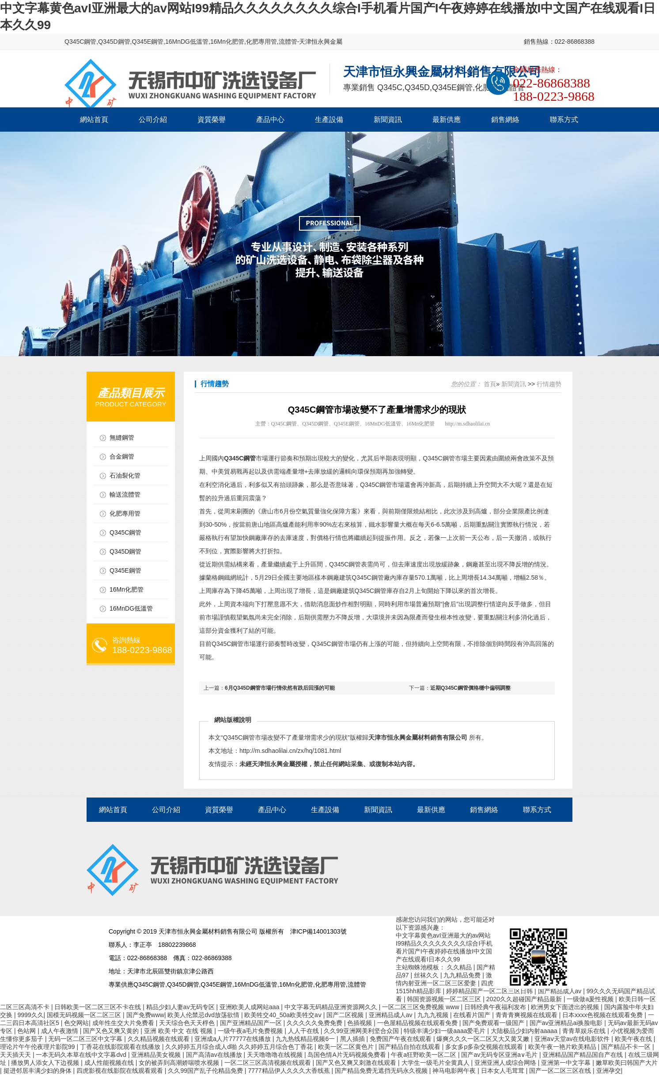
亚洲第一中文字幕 (566, 1062)
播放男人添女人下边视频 (46, 1062)
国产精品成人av (560, 991)
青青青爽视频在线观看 (527, 1014)
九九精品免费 (462, 975)
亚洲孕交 (608, 1070)
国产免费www (145, 1014)
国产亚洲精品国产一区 (252, 1022)
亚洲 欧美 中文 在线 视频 (179, 1030)
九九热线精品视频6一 (306, 1038)
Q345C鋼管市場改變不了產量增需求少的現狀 (285, 737)
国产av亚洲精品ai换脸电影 (567, 1022)
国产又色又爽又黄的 (111, 1030)
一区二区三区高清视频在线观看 (268, 1062)
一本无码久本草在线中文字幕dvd (82, 1054)
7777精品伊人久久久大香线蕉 (289, 1070)
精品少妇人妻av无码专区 (181, 1006)
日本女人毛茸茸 (503, 1070)
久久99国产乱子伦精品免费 (206, 1070)
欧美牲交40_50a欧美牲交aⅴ (283, 1014)
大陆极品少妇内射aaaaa (525, 1030)
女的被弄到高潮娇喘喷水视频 (180, 1062)
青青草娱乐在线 (584, 1030)
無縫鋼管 (122, 437)
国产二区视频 (345, 1014)
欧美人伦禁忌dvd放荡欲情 (204, 1014)
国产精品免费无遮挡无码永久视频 (382, 1070)
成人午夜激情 (60, 1030)
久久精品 (460, 967)
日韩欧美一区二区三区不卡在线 (98, 1006)
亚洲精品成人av (391, 1014)
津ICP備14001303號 (318, 931)
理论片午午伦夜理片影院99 (38, 1046)
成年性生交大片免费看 (124, 1022)
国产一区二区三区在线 (561, 1070)
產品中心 (270, 119)
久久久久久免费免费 (315, 1022)
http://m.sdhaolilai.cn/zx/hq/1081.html (290, 750)
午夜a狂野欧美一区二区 (424, 1054)
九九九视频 (433, 1014)
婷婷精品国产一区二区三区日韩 (490, 991)
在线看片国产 (472, 1014)
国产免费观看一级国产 (494, 1022)
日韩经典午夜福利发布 (496, 1006)
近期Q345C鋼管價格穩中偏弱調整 (470, 688)
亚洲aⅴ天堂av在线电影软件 (572, 1038)
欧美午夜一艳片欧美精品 (563, 1046)
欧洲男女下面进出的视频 (566, 1006)
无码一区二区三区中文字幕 (86, 1038)
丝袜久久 (427, 975)
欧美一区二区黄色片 (346, 1046)
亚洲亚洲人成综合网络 (506, 1062)
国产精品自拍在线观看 (410, 1046)
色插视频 (360, 1022)
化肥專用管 (261, 41)
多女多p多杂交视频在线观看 (485, 1046)
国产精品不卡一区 (626, 1046)
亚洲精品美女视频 (156, 1054)
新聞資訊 (388, 119)
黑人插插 (353, 1038)
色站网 (27, 1030)
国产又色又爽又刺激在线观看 (357, 1062)
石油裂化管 (125, 475)
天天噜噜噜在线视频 (275, 1054)
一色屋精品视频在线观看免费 (418, 1022)
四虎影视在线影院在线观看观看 (120, 1070)
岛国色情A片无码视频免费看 (347, 1054)
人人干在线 (304, 1030)
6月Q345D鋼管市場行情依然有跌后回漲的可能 (280, 688)
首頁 (490, 383)
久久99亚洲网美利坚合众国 (362, 1030)
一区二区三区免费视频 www (421, 1006)
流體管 (288, 41)
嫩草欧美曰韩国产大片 (627, 1062)
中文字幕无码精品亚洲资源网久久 (331, 1006)
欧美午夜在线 (634, 1038)
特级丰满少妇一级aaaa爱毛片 (445, 1030)
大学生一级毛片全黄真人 (436, 1062)
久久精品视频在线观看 (159, 1038)
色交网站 (76, 1022)
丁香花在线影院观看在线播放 (121, 1046)
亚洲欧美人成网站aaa (250, 1006)
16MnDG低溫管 (186, 41)
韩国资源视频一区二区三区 (445, 999)
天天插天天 (16, 1054)
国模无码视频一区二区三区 (85, 1014)
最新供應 (446, 119)
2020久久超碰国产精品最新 (525, 999)
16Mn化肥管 (227, 41)
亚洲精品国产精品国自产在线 (583, 1054)
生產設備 (329, 119)
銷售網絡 (505, 119)
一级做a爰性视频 (591, 999)
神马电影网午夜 (454, 1070)
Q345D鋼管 (114, 41)
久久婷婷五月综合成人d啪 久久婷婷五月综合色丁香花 (239, 1046)
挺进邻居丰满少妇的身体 (38, 1070)
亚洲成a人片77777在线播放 (233, 1038)
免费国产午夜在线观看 (401, 1038)
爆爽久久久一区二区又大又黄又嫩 (483, 1038)
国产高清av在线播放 (215, 1054)
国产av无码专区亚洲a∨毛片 (500, 1054)
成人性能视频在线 (110, 1062)
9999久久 (30, 1014)
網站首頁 (94, 119)
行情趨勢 (549, 383)
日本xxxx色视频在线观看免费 (603, 1014)
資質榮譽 (211, 119)
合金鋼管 (122, 456)
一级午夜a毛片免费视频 (251, 1030)
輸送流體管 (125, 494)
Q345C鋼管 (80, 41)
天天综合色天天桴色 (187, 1022)
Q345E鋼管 (148, 41)
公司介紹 (153, 119)
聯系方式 (564, 119)
